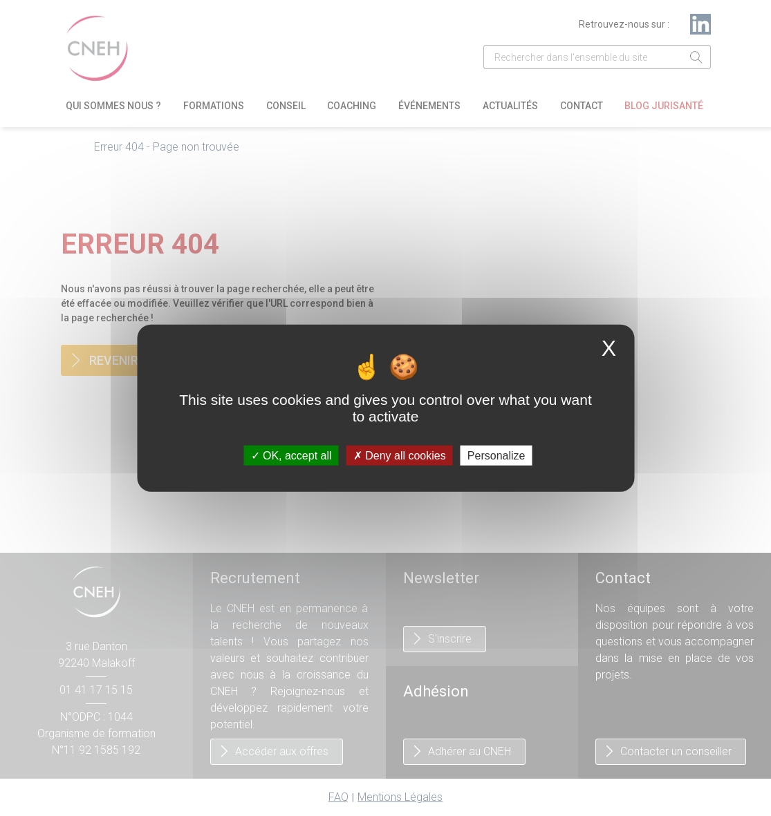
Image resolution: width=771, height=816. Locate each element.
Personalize (496, 456)
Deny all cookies (399, 456)
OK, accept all (291, 456)
